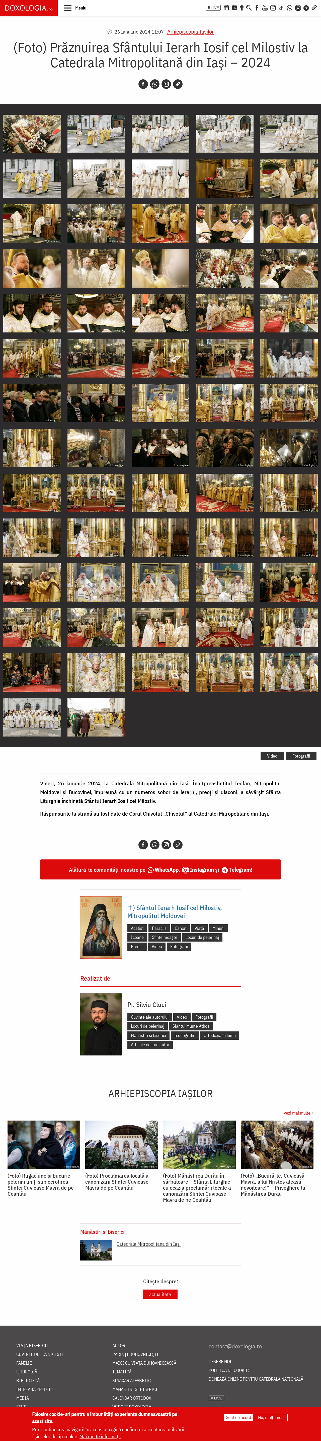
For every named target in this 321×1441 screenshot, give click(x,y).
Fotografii (301, 756)
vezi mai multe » (298, 1113)
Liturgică (26, 1372)
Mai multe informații (100, 1436)
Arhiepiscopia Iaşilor (190, 31)
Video (272, 756)
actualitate (160, 1294)
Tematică (121, 1372)
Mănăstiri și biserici (148, 1035)
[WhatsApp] (289, 7)
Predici (137, 946)
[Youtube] (264, 7)
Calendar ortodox (131, 1398)
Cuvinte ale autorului (150, 1017)
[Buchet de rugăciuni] (241, 7)
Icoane (137, 937)
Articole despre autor (150, 1044)
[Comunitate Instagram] (298, 7)
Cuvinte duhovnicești (39, 1354)
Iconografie (184, 1035)
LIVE (215, 8)
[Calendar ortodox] (226, 7)
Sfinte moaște (164, 937)
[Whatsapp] (154, 84)
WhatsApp (167, 869)
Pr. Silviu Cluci (146, 1004)
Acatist (137, 928)
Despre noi (220, 1361)
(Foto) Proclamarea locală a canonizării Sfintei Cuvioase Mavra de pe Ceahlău (116, 1182)
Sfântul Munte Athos (191, 1026)
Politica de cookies (230, 1370)
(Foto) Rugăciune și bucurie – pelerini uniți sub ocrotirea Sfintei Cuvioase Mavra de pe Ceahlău (41, 1185)
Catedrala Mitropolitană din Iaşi (149, 1243)
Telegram (240, 869)
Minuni (218, 928)
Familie (24, 1363)
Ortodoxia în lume (220, 1035)
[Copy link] (178, 84)
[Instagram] (273, 7)
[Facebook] (257, 7)
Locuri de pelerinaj (202, 937)
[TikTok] (281, 7)
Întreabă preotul (35, 1389)
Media (22, 1398)
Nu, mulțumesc (271, 1417)
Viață (199, 928)
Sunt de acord (238, 1417)
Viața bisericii (32, 1345)
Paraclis (159, 928)
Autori (119, 1345)
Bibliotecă (28, 1380)
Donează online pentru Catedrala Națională (256, 1379)
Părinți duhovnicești (135, 1354)
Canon (180, 928)
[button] (75, 8)
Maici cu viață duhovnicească (144, 1363)
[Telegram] (306, 7)
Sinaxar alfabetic (131, 1380)
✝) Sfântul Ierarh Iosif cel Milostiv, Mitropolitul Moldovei (174, 912)
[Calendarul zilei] (234, 7)
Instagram (202, 869)
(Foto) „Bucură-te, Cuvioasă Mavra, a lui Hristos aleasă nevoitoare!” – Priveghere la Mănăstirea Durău (273, 1185)
